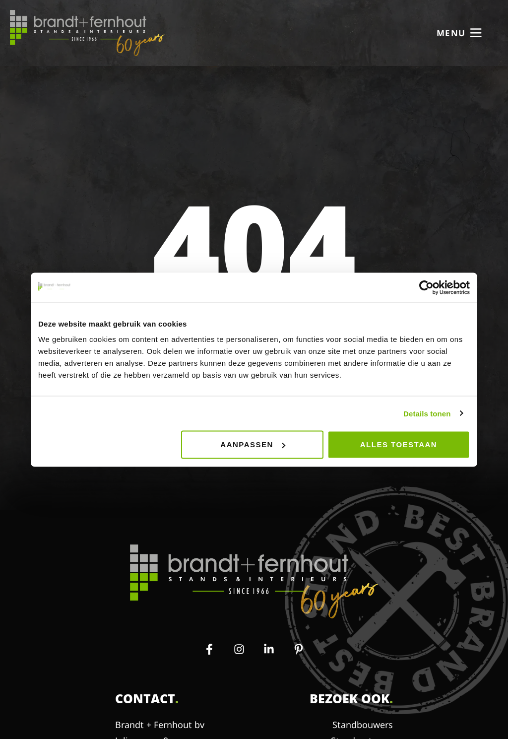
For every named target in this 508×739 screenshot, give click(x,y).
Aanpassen (252, 444)
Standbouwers (362, 725)
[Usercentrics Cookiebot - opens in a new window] (426, 287)
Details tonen (426, 413)
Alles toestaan (398, 444)
